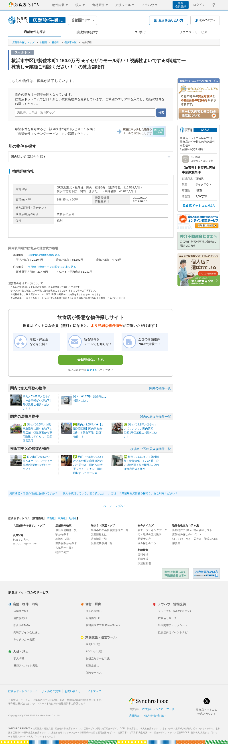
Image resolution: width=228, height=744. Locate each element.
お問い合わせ (73, 691)
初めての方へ (21, 539)
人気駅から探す (64, 547)
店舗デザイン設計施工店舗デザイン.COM (104, 728)
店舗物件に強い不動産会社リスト (192, 530)
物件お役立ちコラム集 (185, 525)
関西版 (51, 518)
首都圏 (43, 42)
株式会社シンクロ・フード (158, 709)
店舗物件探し (21, 611)
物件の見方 (62, 552)
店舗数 (186, 190)
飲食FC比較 (93, 644)
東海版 (62, 518)
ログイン (92, 370)
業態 (184, 184)
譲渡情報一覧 (99, 538)
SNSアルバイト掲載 (25, 665)
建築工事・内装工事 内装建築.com (135, 732)
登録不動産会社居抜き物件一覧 (109, 530)
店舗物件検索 (63, 525)
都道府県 (187, 178)
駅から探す (62, 534)
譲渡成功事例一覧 (101, 543)
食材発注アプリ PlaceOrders (103, 625)
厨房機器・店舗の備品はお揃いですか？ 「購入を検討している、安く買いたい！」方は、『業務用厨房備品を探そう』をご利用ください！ (93, 493)
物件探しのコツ (147, 543)
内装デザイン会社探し (26, 632)
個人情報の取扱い (155, 715)
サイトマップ (93, 691)
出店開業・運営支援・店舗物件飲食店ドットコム (57, 728)
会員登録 (18, 535)
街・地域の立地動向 (150, 534)
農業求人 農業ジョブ (201, 732)
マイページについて (25, 544)
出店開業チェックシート (172, 625)
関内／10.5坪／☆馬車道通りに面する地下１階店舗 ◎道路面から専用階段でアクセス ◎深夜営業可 (37, 432)
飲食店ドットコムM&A (199, 205)
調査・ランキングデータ (152, 530)
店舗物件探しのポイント (187, 534)
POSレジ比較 (94, 651)
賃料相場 (143, 554)
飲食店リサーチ (167, 618)
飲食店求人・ (145, 728)
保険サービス (94, 672)
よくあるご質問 (51, 691)
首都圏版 (38, 518)
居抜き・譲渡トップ (103, 525)
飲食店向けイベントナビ (172, 632)
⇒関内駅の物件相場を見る (44, 255)
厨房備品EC (93, 618)
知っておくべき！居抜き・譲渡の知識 (195, 538)
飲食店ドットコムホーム (23, 691)
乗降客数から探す (66, 543)
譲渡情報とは (99, 534)
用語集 (176, 543)
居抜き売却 (20, 618)
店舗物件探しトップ (23, 42)
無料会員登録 (180, 5)
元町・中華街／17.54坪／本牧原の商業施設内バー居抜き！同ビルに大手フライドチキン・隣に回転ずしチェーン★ (88, 464)
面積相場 (143, 558)
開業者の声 (144, 538)
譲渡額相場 (144, 563)
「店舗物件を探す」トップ (29, 525)
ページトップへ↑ (114, 506)
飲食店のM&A (21, 625)
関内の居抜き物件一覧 (155, 416)
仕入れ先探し (94, 611)
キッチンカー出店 (24, 639)
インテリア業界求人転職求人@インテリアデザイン (190, 728)
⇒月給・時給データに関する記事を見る (52, 266)
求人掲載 (18, 658)
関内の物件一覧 (160, 388)
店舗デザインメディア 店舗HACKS (171, 732)
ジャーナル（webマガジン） (175, 611)
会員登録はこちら (90, 360)
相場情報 (143, 550)
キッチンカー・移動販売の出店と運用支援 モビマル (90, 732)
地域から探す (63, 538)
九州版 (73, 518)
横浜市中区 (70, 42)
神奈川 (55, 42)
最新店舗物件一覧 (66, 530)
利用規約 (134, 715)
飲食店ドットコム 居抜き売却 (206, 573)
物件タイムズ (146, 525)
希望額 (186, 196)
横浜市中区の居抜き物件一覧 (150, 448)
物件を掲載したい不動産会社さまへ (175, 573)
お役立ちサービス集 (98, 658)
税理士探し (92, 665)
